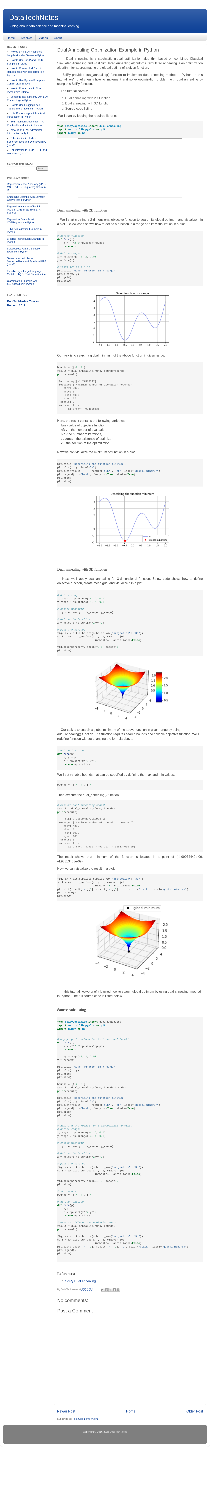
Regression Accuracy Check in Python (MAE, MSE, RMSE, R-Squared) (24, 209)
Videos (43, 38)
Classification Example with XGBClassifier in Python (22, 282)
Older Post (194, 1444)
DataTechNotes (33, 17)
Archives (27, 38)
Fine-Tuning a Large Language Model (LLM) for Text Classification (26, 273)
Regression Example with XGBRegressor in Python (21, 221)
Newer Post (66, 1444)
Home (11, 38)
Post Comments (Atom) (85, 1452)
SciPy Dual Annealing (80, 1314)
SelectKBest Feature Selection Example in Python (24, 250)
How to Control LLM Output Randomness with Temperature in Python (25, 72)
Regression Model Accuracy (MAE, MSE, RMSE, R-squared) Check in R (26, 187)
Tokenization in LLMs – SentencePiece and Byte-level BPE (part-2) (26, 142)
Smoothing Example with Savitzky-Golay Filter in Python (26, 198)
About (58, 38)
